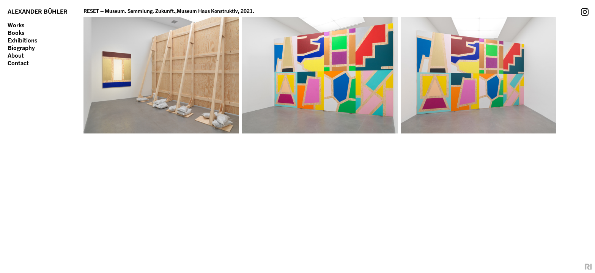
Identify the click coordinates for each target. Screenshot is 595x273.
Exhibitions (22, 40)
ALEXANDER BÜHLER (38, 11)
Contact (18, 63)
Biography (21, 48)
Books (16, 32)
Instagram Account (584, 11)
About (16, 55)
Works (16, 25)
